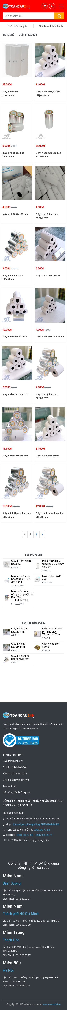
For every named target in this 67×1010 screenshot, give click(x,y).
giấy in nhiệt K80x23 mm (15, 214)
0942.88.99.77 (44, 835)
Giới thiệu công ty (13, 761)
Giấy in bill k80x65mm (47, 455)
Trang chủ (8, 34)
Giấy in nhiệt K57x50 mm (15, 394)
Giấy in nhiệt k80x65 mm (15, 455)
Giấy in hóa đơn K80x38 (48, 275)
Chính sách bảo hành (15, 767)
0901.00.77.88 (42, 829)
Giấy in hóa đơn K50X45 (14, 336)
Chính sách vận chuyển (16, 779)
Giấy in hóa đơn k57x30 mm (50, 336)
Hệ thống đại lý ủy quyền (17, 792)
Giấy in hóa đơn (28, 34)
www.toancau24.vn (52, 1004)
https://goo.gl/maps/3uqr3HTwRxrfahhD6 (36, 824)
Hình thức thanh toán (15, 773)
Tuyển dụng (9, 786)
